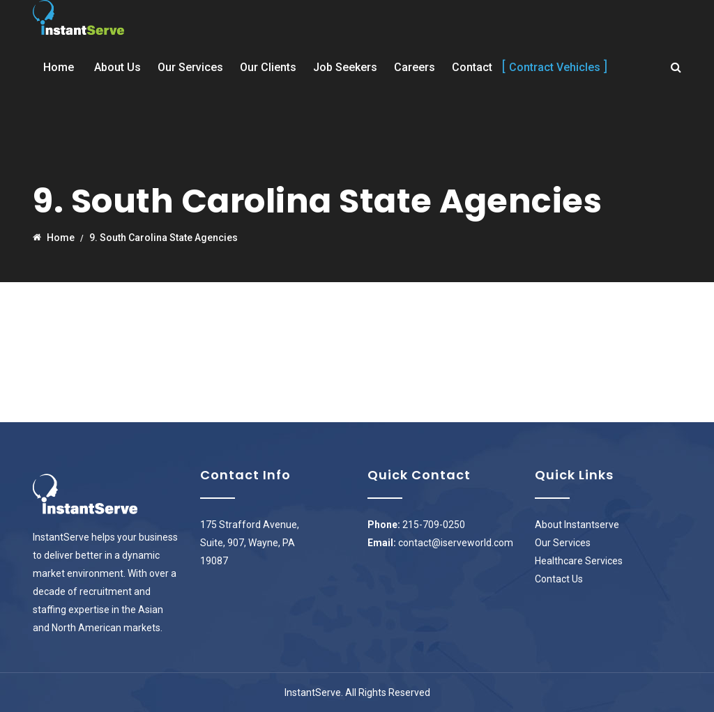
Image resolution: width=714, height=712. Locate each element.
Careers (414, 67)
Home (58, 67)
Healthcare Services (579, 560)
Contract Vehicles (554, 67)
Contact (472, 67)
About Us (117, 67)
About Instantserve (577, 524)
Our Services (190, 67)
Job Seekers (345, 67)
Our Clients (268, 67)
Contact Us (559, 579)
